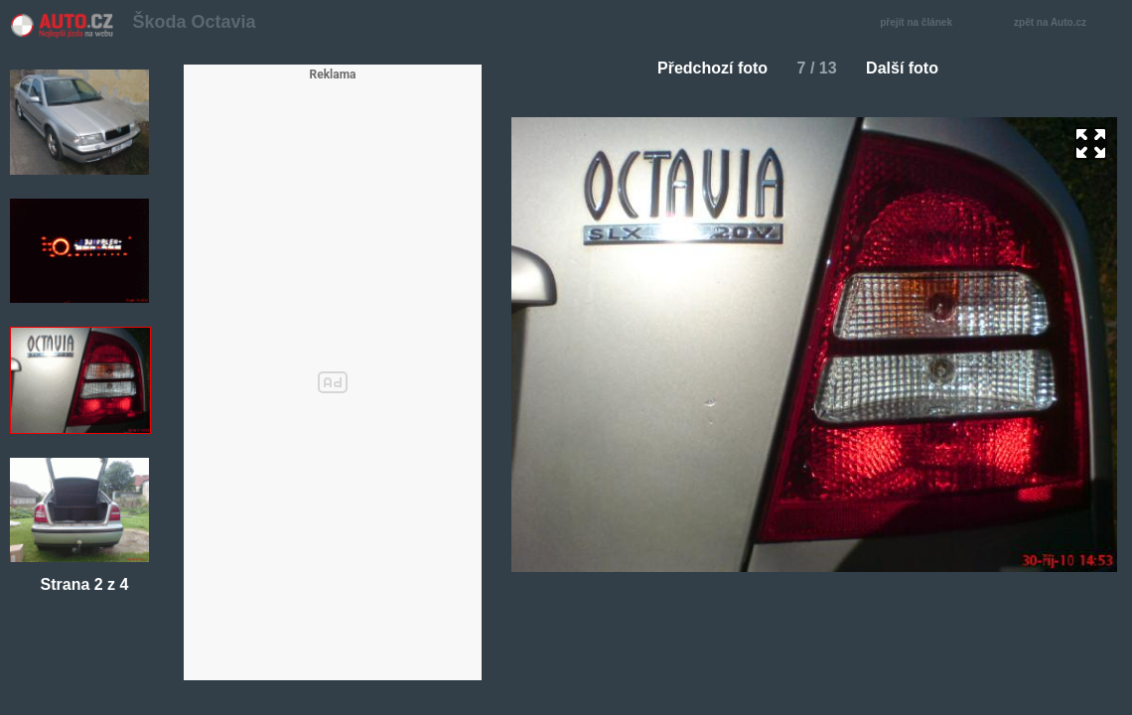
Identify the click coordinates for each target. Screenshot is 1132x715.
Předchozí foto (704, 68)
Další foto (910, 68)
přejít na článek (921, 23)
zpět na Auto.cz (1060, 23)
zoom (1090, 143)
